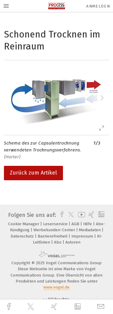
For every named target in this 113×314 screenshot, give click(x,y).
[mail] (101, 306)
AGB (75, 223)
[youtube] (80, 215)
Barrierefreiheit (53, 236)
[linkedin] (78, 307)
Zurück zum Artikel (33, 172)
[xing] (55, 306)
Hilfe (88, 223)
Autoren (72, 242)
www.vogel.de (56, 287)
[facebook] (9, 306)
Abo (58, 242)
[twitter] (31, 307)
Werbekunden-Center (54, 229)
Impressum (82, 236)
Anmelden (98, 6)
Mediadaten (90, 229)
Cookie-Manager (24, 223)
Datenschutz (23, 236)
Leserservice (56, 223)
